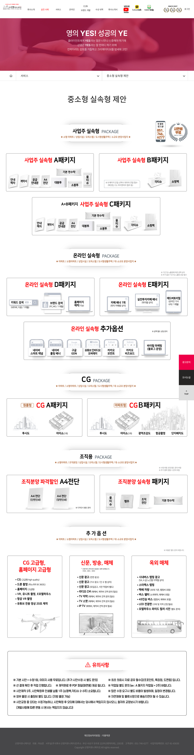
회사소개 (31, 9)
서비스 (58, 9)
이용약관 (106, 735)
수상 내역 (99, 9)
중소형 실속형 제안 (118, 76)
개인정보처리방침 (92, 735)
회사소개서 (112, 9)
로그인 (187, 8)
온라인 (72, 9)
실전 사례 (45, 9)
